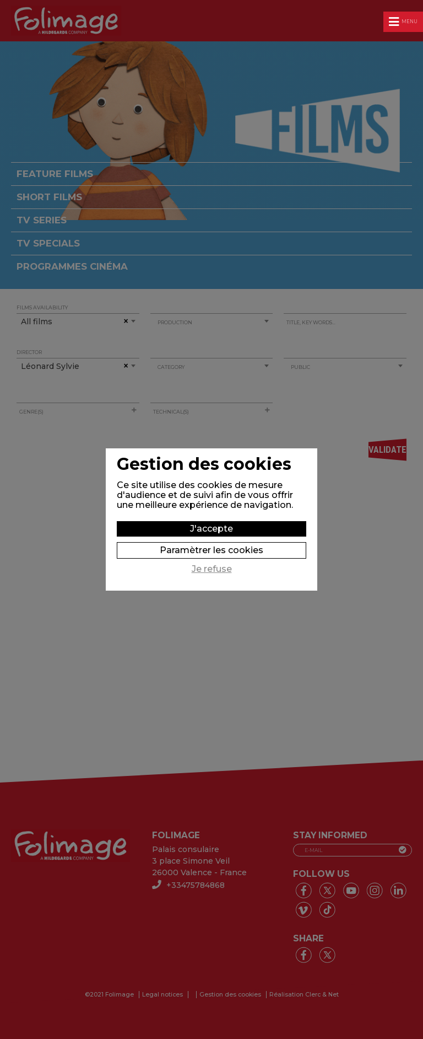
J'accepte (211, 528)
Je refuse (212, 569)
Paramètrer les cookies (211, 550)
